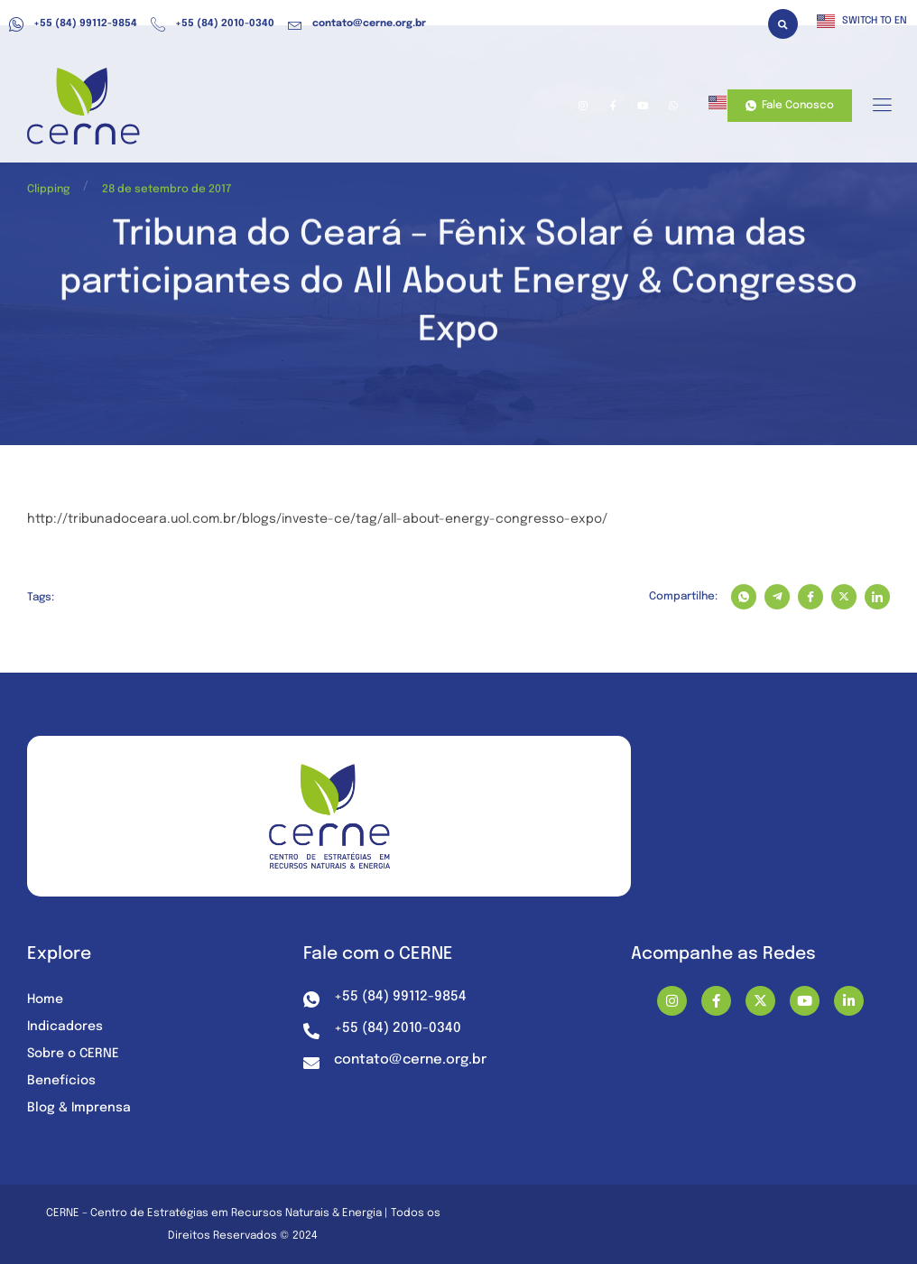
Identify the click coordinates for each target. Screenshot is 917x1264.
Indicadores (65, 1026)
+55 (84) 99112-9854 (73, 24)
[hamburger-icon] (881, 106)
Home (45, 999)
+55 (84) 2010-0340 (212, 24)
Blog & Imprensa (79, 1107)
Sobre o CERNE (73, 1053)
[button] (783, 24)
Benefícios (61, 1080)
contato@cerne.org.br (357, 24)
